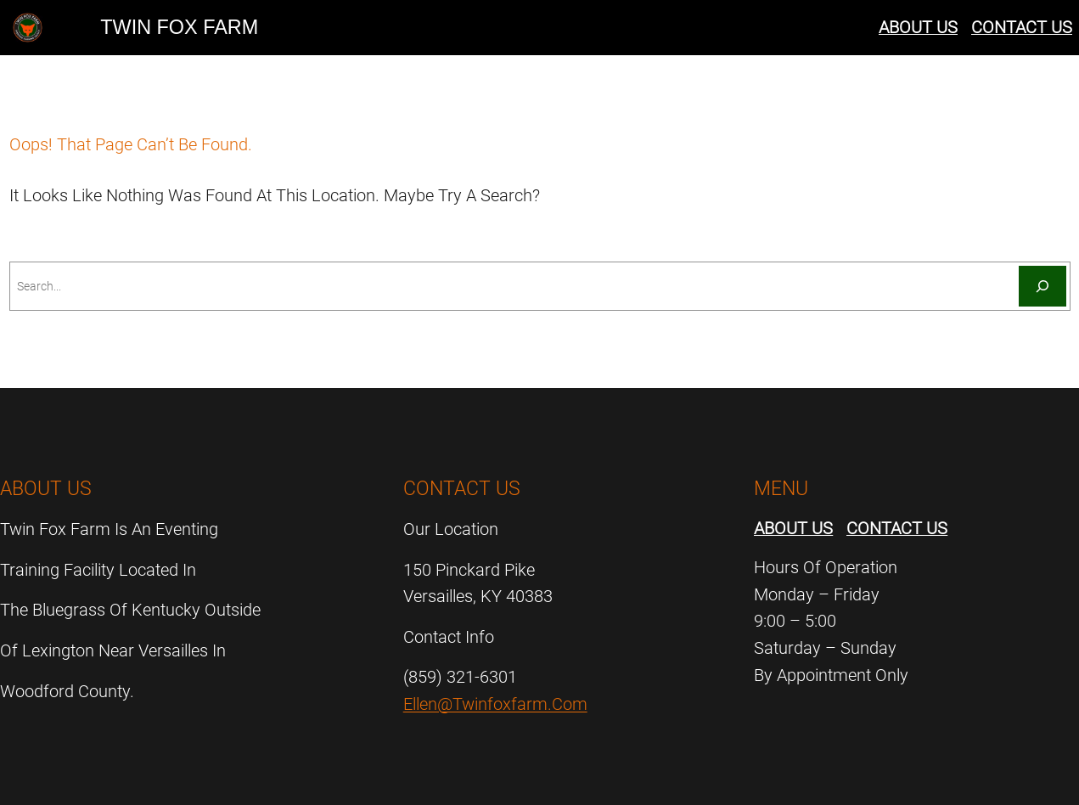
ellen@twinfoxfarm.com (495, 704)
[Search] (1042, 286)
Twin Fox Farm (179, 27)
